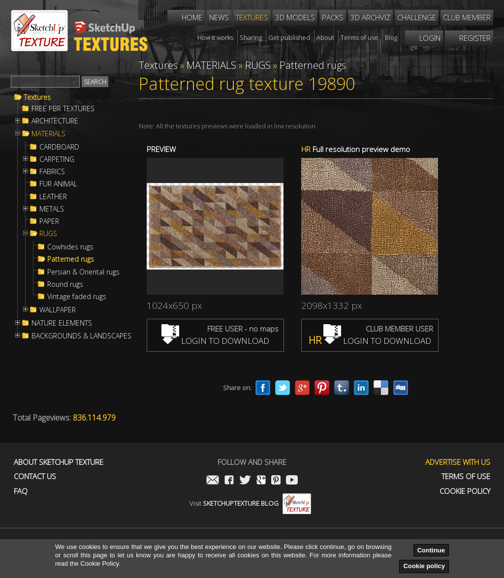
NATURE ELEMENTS (62, 323)
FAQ (21, 491)
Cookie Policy (465, 491)
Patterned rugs (70, 259)
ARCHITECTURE (55, 121)
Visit (250, 503)
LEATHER (53, 196)
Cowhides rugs (70, 247)
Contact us (35, 476)
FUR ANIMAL (58, 184)
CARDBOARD (59, 147)
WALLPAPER (57, 309)
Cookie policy (424, 566)
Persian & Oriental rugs (83, 272)
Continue (431, 550)
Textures (37, 97)
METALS (51, 209)
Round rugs (65, 284)
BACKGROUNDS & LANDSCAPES (81, 336)
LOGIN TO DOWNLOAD (215, 340)
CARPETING (56, 159)
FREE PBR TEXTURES (63, 108)
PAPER (49, 221)
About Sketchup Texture (58, 462)
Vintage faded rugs (76, 296)
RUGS (48, 233)
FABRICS (52, 171)
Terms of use (465, 476)
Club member (467, 17)
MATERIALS (48, 133)
